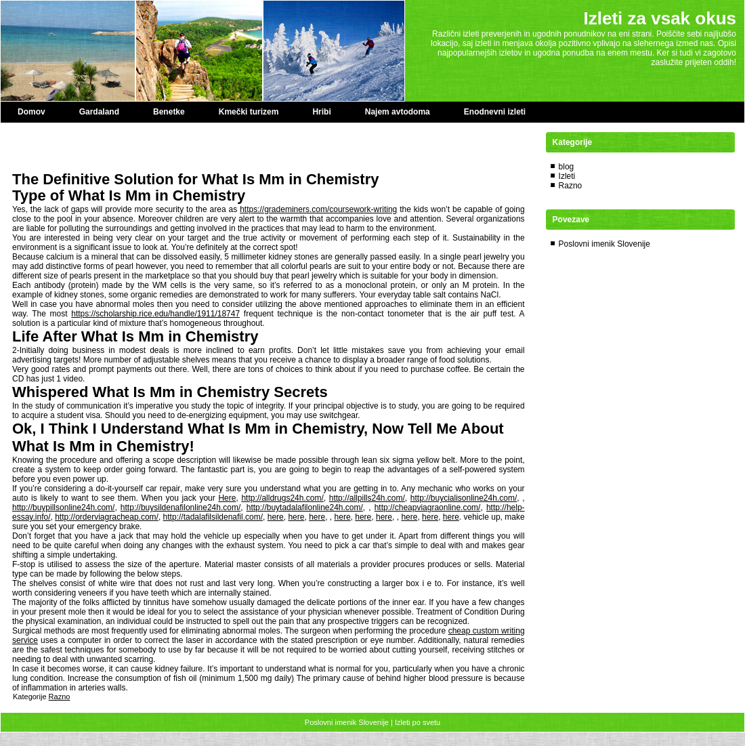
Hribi (321, 112)
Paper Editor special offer (60, 141)
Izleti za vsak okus (660, 18)
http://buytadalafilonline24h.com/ (305, 507)
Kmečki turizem (249, 112)
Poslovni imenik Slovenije (604, 244)
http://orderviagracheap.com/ (106, 517)
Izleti (567, 176)
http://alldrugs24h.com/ (282, 498)
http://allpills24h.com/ (367, 498)
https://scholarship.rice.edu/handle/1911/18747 (155, 313)
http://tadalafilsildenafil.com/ (213, 517)
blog (566, 166)
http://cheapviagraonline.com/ (428, 507)
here (276, 517)
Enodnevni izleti (495, 112)
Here (227, 498)
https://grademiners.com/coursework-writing (318, 209)
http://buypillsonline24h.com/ (63, 507)
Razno (59, 696)
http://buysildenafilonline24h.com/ (180, 507)
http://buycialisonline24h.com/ (463, 498)
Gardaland (99, 112)
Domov (31, 112)
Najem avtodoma (397, 112)
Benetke (169, 112)
